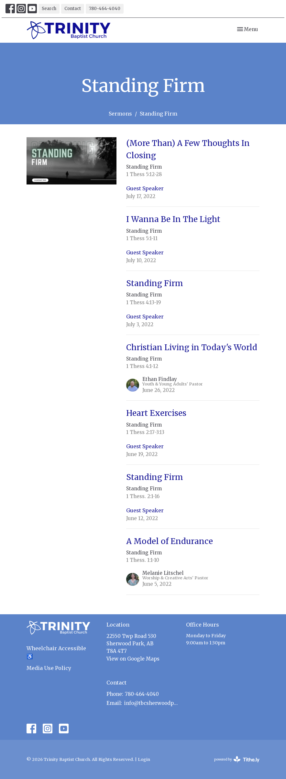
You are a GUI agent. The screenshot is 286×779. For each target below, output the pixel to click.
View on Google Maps (133, 659)
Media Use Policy (49, 668)
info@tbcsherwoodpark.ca (152, 703)
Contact (72, 8)
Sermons (120, 113)
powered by (236, 759)
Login (144, 759)
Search (49, 8)
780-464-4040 (104, 8)
